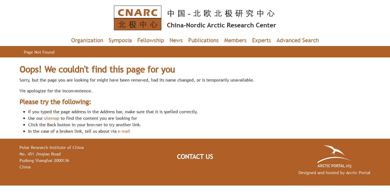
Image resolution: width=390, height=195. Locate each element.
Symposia (120, 40)
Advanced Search (298, 40)
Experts (261, 40)
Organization (87, 40)
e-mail (124, 131)
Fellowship (150, 40)
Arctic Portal (358, 173)
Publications (203, 40)
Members (235, 40)
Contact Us (195, 157)
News (176, 40)
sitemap (51, 118)
